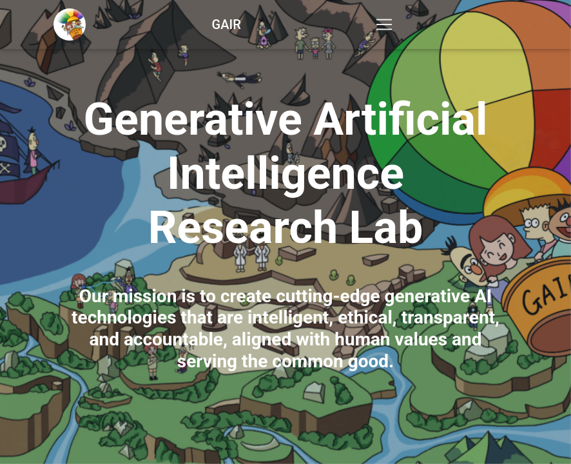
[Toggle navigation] (384, 27)
